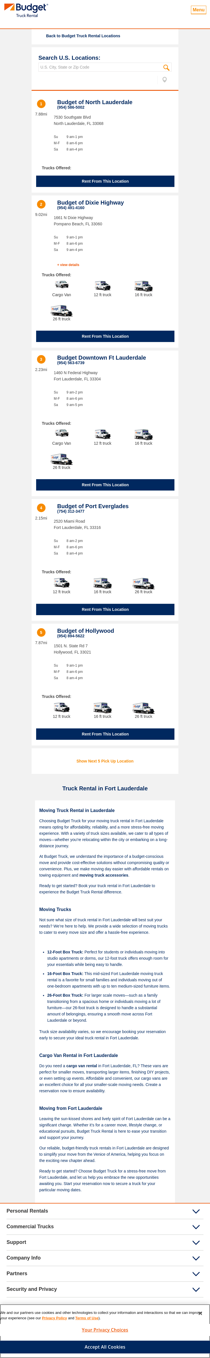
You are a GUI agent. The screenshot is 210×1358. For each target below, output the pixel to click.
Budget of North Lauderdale (94, 102)
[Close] (200, 1315)
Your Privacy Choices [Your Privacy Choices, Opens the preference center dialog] (105, 1332)
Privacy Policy (54, 1320)
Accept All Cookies (105, 1349)
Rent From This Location (105, 181)
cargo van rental (81, 1066)
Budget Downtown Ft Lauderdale (101, 358)
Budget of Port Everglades (93, 506)
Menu (199, 9)
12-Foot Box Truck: (65, 952)
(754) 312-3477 (71, 511)
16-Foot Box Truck (64, 973)
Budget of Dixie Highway (90, 202)
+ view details (68, 265)
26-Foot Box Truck (64, 995)
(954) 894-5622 (71, 636)
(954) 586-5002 (71, 107)
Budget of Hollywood (85, 631)
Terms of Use (86, 1320)
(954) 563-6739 (71, 362)
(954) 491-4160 (71, 207)
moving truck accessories (103, 875)
